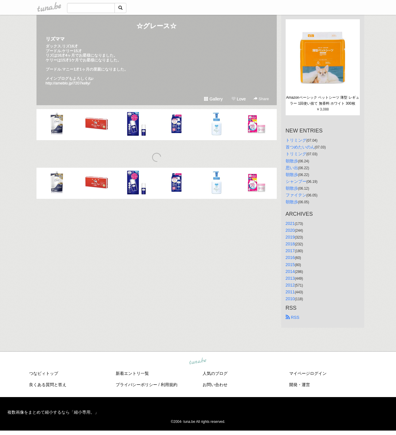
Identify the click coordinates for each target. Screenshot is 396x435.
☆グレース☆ (156, 26)
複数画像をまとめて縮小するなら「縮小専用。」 (53, 412)
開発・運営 (299, 384)
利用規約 (169, 384)
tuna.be (198, 361)
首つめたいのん (300, 147)
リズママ (55, 38)
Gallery (213, 99)
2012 (290, 285)
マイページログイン (308, 373)
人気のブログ (215, 373)
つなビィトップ (43, 373)
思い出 (292, 167)
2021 (290, 223)
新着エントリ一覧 (132, 373)
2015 (290, 264)
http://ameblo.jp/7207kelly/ (68, 83)
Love (238, 99)
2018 (290, 244)
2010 (290, 298)
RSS (293, 317)
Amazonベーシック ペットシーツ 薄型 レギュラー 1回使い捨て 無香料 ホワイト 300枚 (322, 100)
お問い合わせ (215, 384)
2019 (290, 237)
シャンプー (296, 181)
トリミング (296, 140)
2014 (290, 271)
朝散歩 (292, 161)
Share (261, 99)
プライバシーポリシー (136, 384)
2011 (290, 292)
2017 (290, 250)
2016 (290, 257)
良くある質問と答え (47, 384)
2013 (290, 278)
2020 (290, 230)
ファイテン (296, 195)
